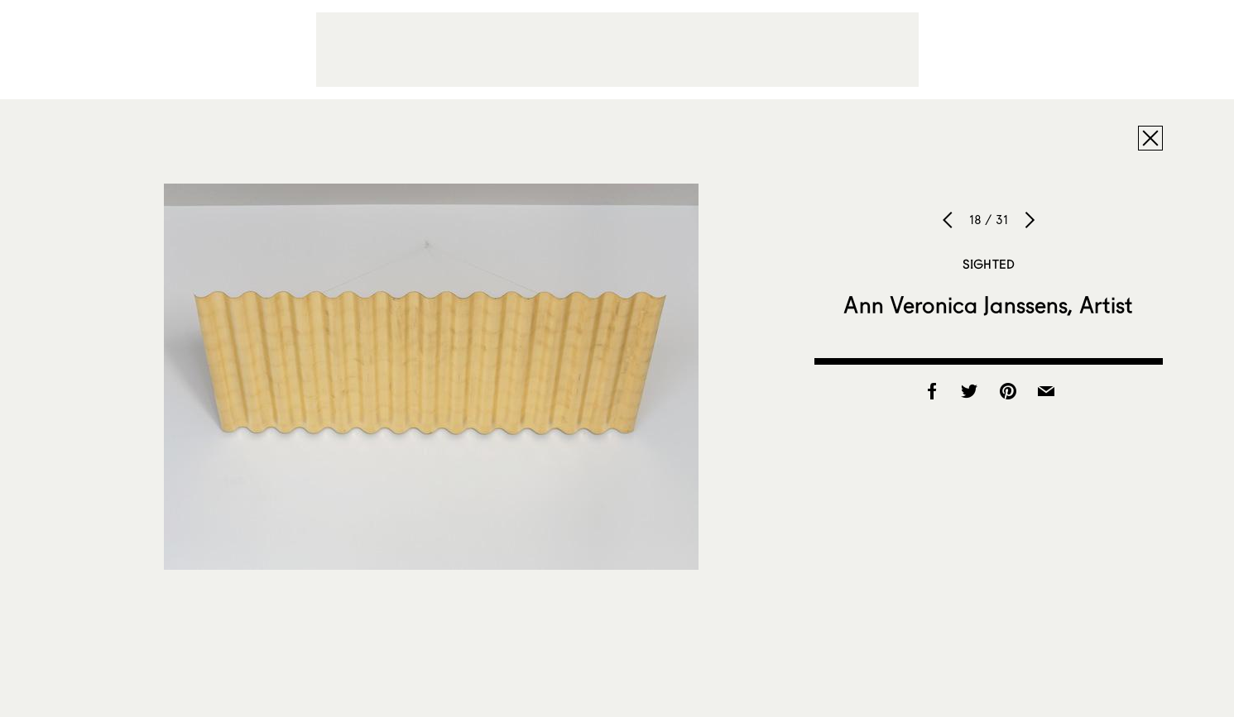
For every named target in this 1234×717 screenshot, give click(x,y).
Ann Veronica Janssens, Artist (988, 304)
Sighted (989, 263)
